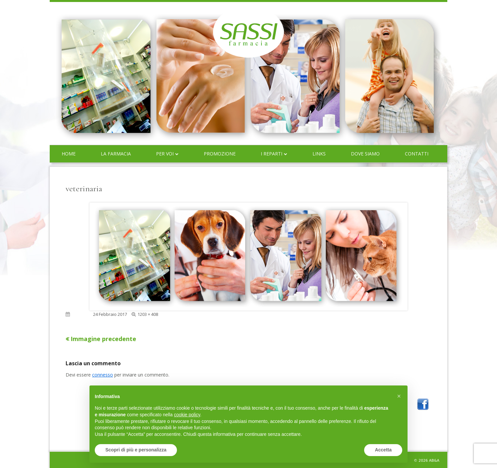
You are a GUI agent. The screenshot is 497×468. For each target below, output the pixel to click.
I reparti (271, 153)
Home (69, 153)
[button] (399, 396)
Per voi (165, 153)
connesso (102, 375)
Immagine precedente (103, 339)
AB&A (434, 460)
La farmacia (116, 153)
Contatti (416, 153)
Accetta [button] (383, 449)
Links (319, 153)
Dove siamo (365, 153)
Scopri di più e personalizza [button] (135, 449)
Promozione (220, 153)
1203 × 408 (148, 314)
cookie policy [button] (187, 414)
